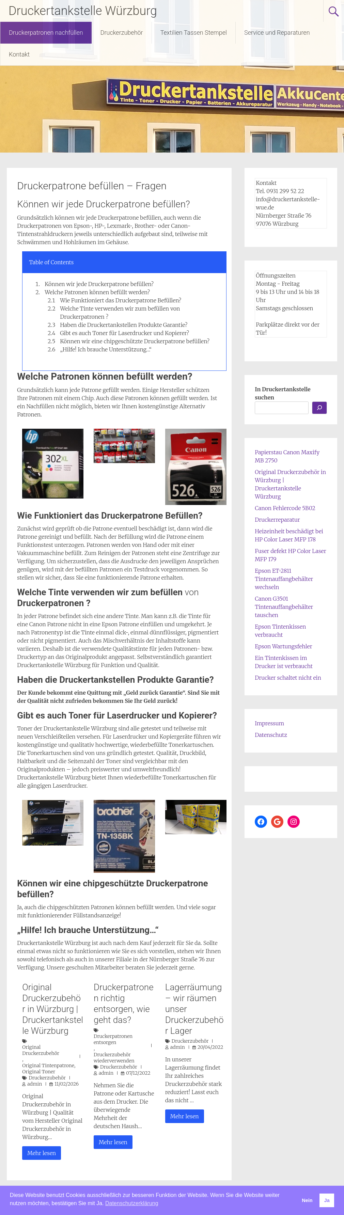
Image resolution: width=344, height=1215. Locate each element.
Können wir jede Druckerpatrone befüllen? (99, 284)
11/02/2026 (66, 1084)
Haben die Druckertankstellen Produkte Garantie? (123, 324)
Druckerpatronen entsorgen (113, 1039)
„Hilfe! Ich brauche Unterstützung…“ (106, 349)
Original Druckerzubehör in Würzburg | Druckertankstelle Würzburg (52, 1009)
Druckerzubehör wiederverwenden (114, 1058)
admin (34, 1084)
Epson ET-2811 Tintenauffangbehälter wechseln (284, 578)
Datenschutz (271, 734)
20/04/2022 (210, 1047)
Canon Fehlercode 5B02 (285, 508)
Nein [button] (307, 1200)
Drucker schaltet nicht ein (288, 677)
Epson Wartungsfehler (283, 646)
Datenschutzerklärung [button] (131, 1203)
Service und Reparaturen (277, 32)
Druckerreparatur (277, 519)
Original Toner (38, 1072)
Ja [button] (327, 1200)
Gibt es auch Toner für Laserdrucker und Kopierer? (124, 333)
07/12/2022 (138, 1073)
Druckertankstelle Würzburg (83, 11)
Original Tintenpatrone (48, 1065)
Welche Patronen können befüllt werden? (97, 292)
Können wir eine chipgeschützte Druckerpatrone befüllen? (134, 341)
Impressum (269, 723)
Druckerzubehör (121, 32)
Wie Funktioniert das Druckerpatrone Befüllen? (120, 300)
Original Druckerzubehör (40, 1050)
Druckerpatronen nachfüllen (46, 32)
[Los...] (319, 407)
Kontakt (19, 54)
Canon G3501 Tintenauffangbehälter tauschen (284, 606)
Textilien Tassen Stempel (193, 32)
